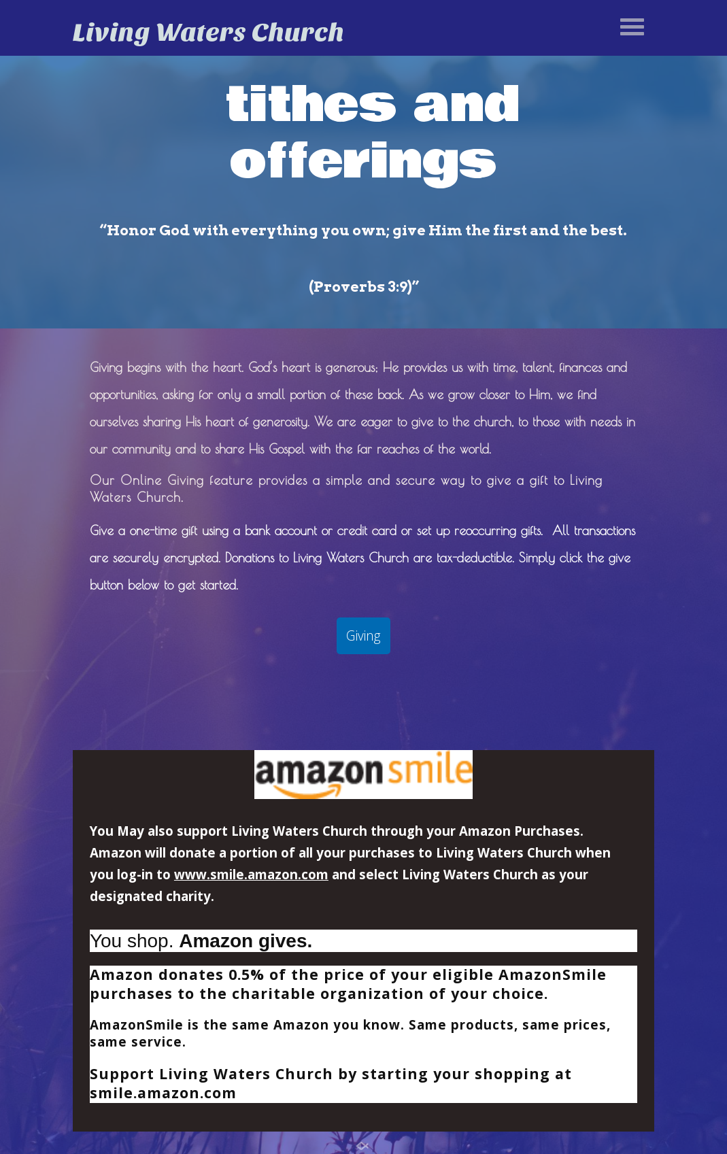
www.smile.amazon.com (251, 874)
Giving (363, 635)
